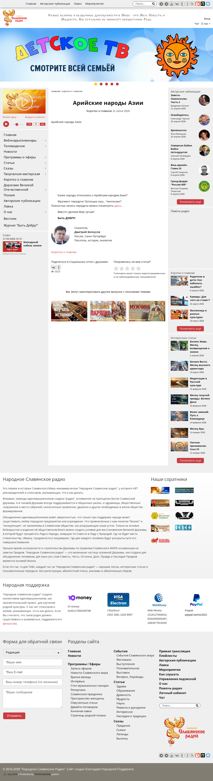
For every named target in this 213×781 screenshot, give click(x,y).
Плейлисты (168, 655)
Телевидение (14, 146)
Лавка (78, 3)
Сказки (121, 729)
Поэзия (9, 195)
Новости (10, 151)
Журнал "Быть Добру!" (21, 225)
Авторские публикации (55, 3)
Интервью (78, 681)
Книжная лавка (81, 711)
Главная (31, 3)
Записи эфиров (81, 668)
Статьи (9, 163)
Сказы (8, 168)
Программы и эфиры (20, 157)
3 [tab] (106, 84)
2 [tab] (101, 84)
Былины (122, 738)
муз (42, 124)
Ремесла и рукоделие (130, 707)
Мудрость (123, 699)
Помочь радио (180, 211)
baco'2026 (10, 774)
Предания (123, 725)
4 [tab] (111, 84)
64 (36, 124)
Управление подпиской (177, 679)
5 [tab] (117, 84)
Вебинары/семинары (20, 140)
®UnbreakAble (42, 774)
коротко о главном (64, 252)
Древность (123, 694)
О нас (8, 212)
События (120, 651)
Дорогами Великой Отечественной (18, 187)
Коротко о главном (18, 179)
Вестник (10, 218)
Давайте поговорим (84, 707)
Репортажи (78, 689)
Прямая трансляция (174, 651)
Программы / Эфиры (84, 664)
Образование (125, 690)
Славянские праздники (86, 694)
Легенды (122, 734)
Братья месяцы (81, 677)
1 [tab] (95, 84)
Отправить (14, 715)
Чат (197, 23)
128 (29, 124)
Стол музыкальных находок (90, 685)
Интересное (124, 711)
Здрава (121, 686)
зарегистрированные (153, 273)
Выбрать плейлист (35, 117)
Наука (120, 703)
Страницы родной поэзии (88, 715)
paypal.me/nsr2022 (196, 614)
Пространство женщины (87, 698)
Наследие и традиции (131, 716)
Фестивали (123, 659)
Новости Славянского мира (89, 672)
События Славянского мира (135, 655)
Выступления (125, 664)
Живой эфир (9, 117)
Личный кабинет (172, 693)
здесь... (118, 205)
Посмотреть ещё (190, 201)
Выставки (123, 672)
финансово (10, 623)
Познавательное (127, 668)
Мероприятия (94, 3)
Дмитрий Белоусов (87, 232)
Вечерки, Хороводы (129, 676)
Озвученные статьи (84, 702)
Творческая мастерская (22, 174)
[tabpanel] (106, 55)
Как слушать (169, 674)
